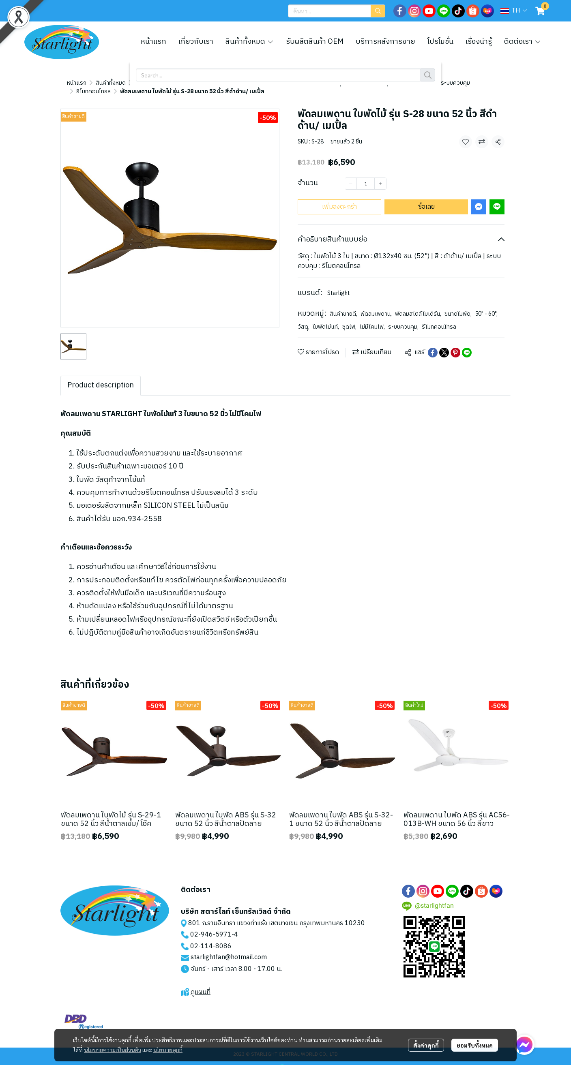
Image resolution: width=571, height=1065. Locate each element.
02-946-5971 (211, 926)
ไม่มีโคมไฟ (372, 318)
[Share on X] (444, 344)
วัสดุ (303, 318)
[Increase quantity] (380, 175)
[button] (336, 10)
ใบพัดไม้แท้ (326, 318)
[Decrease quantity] (350, 175)
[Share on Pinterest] (455, 344)
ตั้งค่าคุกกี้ (426, 1045)
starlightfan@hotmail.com (229, 948)
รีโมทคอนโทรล (126, 83)
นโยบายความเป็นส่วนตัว (112, 1050)
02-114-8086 (211, 937)
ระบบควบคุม (403, 318)
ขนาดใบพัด (458, 305)
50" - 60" (486, 305)
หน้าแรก (76, 83)
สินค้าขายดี (343, 305)
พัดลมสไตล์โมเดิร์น (418, 305)
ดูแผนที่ (200, 983)
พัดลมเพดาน (376, 305)
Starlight (338, 284)
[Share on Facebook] (433, 344)
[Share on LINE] (467, 344)
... (97, 83)
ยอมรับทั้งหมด (475, 1045)
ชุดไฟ (349, 318)
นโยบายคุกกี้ (167, 1050)
